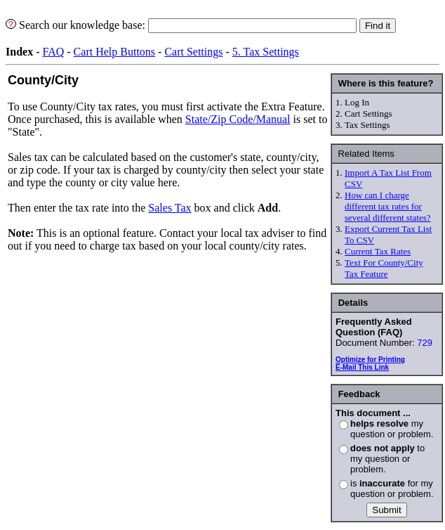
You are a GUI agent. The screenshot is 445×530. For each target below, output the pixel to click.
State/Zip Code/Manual (238, 119)
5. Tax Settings (265, 52)
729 (424, 342)
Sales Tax (169, 208)
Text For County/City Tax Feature (384, 268)
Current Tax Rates (378, 251)
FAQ (53, 52)
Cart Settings (193, 52)
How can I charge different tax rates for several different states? (387, 206)
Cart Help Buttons (114, 52)
